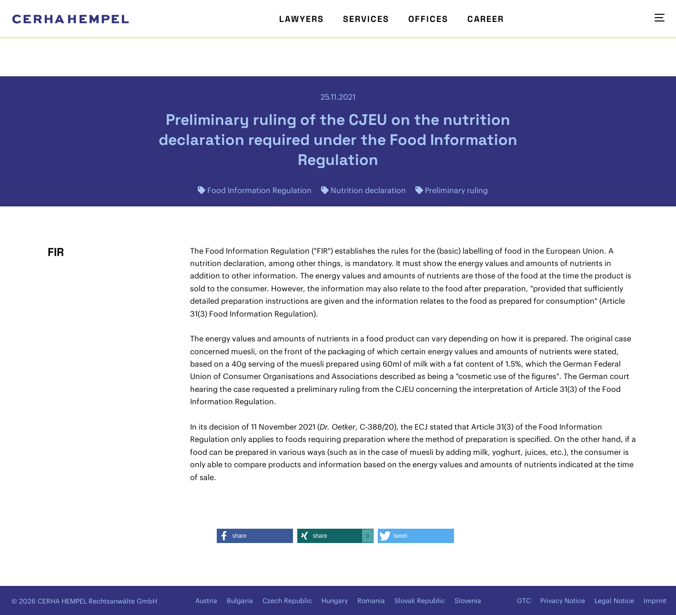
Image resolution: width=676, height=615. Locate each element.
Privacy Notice (562, 600)
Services (366, 18)
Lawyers (301, 18)
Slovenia (467, 600)
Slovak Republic (419, 600)
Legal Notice (614, 600)
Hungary (335, 600)
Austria (206, 600)
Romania (371, 600)
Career (485, 18)
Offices (428, 18)
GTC (524, 600)
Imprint (655, 600)
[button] (255, 536)
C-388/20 (377, 426)
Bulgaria (240, 600)
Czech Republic (287, 600)
